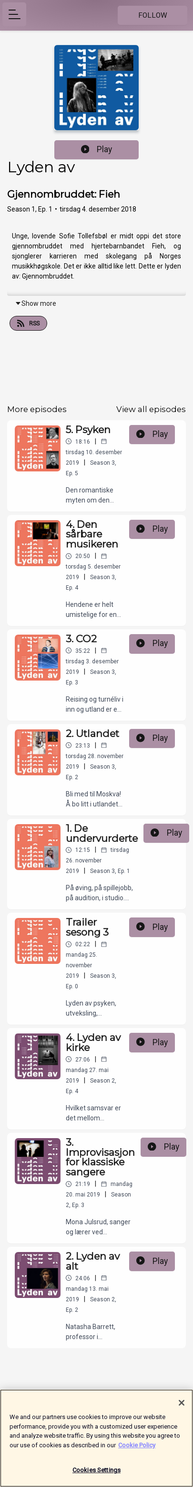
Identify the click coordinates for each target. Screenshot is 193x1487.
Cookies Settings (96, 1473)
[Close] (181, 1406)
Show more (35, 303)
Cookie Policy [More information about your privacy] (136, 1448)
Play (96, 149)
